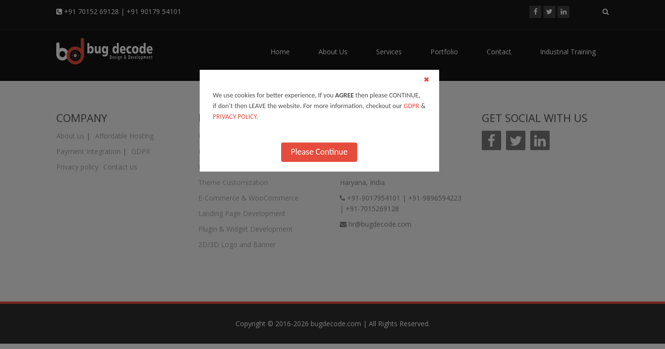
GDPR (411, 106)
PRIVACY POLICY (234, 116)
